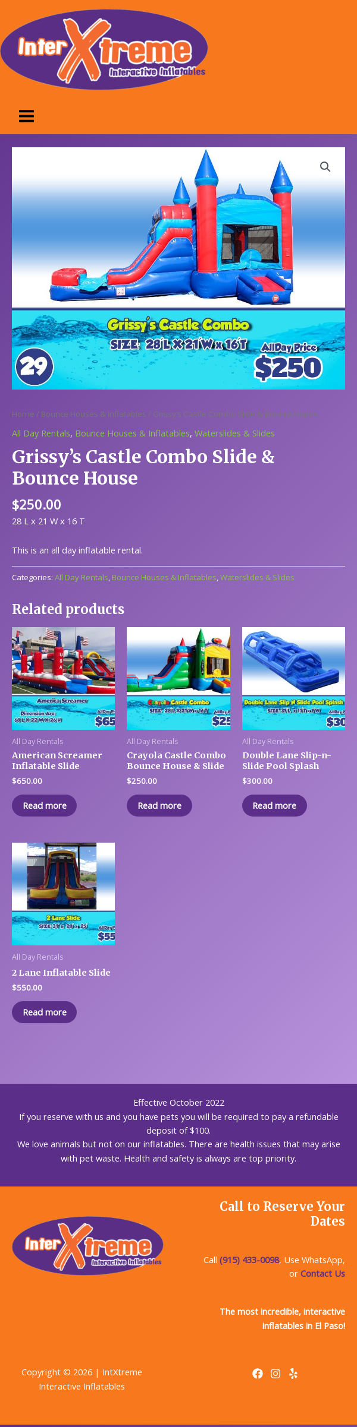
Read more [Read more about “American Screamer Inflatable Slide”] (46, 806)
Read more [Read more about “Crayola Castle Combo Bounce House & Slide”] (161, 806)
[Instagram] (275, 1374)
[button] (325, 167)
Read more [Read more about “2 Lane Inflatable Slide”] (46, 1013)
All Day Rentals (41, 433)
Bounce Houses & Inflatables (93, 414)
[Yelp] (293, 1374)
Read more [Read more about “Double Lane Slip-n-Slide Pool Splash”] (276, 806)
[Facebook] (257, 1374)
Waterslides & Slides (235, 433)
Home (23, 414)
